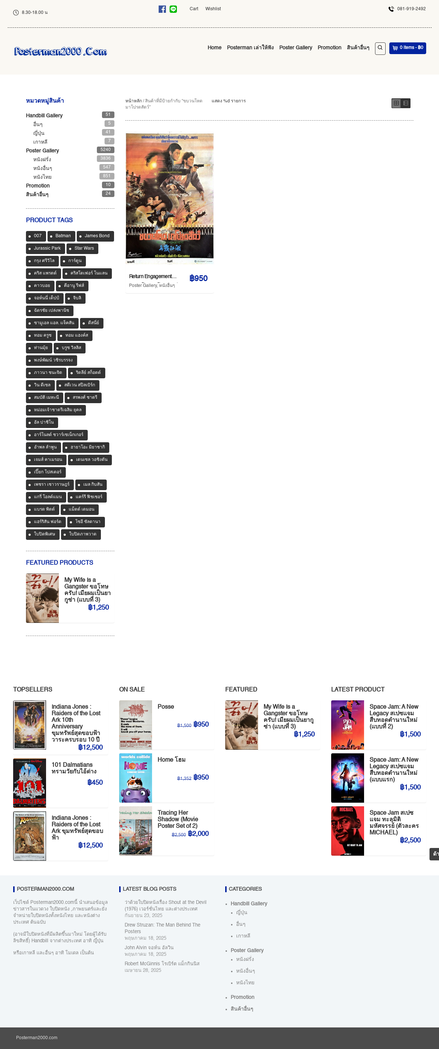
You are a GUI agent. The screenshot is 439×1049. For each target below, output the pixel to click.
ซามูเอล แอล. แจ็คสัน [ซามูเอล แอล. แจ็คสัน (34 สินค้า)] (54, 323)
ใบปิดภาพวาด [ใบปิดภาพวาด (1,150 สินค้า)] (82, 534)
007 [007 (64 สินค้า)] (38, 236)
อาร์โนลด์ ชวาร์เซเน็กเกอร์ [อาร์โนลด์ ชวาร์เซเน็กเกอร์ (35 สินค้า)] (58, 435)
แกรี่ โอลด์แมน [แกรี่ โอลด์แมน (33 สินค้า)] (48, 497)
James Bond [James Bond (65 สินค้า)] (97, 236)
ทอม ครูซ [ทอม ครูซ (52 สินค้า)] (43, 335)
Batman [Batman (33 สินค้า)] (63, 236)
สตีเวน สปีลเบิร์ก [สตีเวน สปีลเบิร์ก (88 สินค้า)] (79, 385)
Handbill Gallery (44, 115)
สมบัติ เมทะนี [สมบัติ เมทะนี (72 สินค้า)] (46, 397)
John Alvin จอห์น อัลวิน (149, 948)
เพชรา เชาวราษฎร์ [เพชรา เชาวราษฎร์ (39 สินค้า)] (51, 484)
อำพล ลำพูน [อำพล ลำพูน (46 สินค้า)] (45, 447)
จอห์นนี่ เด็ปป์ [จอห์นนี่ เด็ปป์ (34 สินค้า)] (46, 298)
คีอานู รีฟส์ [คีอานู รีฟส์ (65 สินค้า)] (74, 286)
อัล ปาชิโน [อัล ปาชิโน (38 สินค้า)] (44, 422)
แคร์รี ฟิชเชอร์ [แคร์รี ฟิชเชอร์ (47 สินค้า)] (89, 497)
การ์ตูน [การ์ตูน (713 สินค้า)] (75, 261)
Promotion (329, 47)
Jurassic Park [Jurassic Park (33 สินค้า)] (47, 248)
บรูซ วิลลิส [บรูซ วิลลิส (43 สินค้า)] (71, 348)
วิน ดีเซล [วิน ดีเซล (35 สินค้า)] (42, 385)
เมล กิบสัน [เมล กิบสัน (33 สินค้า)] (92, 484)
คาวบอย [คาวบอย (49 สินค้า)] (42, 286)
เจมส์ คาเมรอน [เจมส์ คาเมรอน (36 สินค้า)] (48, 460)
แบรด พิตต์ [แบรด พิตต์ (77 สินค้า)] (44, 509)
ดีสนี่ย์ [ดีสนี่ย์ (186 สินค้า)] (93, 323)
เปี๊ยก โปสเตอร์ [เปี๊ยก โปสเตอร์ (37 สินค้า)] (47, 472)
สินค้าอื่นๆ (358, 47)
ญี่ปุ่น (39, 133)
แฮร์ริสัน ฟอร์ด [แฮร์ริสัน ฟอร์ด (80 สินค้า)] (47, 522)
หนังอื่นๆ (167, 286)
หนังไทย (42, 177)
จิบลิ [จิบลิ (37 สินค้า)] (77, 298)
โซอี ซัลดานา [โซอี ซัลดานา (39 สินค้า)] (88, 522)
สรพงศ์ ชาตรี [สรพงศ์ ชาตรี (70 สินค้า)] (85, 397)
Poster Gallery (295, 47)
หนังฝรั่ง (42, 159)
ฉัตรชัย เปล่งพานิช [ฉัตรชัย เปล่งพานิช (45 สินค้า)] (51, 310)
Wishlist (213, 9)
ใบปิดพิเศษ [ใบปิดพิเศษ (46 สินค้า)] (44, 534)
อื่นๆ (38, 124)
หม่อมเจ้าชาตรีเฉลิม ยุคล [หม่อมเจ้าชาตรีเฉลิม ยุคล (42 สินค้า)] (58, 410)
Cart (194, 9)
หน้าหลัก (133, 101)
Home (215, 47)
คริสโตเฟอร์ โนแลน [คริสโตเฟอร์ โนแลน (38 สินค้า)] (89, 273)
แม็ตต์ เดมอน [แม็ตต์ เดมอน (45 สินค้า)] (81, 509)
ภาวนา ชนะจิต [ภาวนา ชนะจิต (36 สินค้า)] (48, 373)
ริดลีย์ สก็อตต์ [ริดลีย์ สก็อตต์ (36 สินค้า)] (88, 373)
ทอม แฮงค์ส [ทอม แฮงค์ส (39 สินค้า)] (76, 335)
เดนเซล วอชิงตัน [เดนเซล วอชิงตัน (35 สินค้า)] (91, 460)
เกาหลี (40, 142)
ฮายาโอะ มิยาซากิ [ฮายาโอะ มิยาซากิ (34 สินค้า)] (88, 447)
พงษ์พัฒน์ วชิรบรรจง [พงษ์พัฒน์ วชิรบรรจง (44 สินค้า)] (53, 360)
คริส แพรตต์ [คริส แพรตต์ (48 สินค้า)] (45, 273)
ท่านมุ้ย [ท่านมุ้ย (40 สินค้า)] (41, 348)
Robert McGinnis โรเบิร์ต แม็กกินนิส (162, 964)
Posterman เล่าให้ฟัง (250, 47)
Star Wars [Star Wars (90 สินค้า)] (84, 248)
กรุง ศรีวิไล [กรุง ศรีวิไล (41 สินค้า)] (44, 261)
